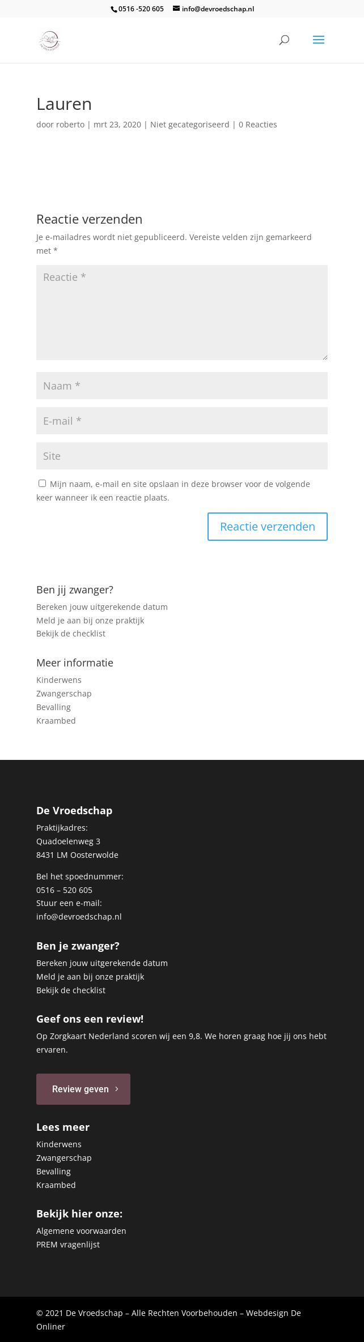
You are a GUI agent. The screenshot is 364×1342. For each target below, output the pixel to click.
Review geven (80, 1089)
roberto (70, 124)
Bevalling (53, 707)
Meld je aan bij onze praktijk (90, 620)
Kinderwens (59, 679)
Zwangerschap (64, 693)
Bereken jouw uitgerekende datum (102, 606)
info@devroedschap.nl (79, 916)
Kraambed (56, 720)
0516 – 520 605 (64, 889)
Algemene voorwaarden (81, 1230)
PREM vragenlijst (68, 1244)
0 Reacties (258, 124)
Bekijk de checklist (70, 633)
